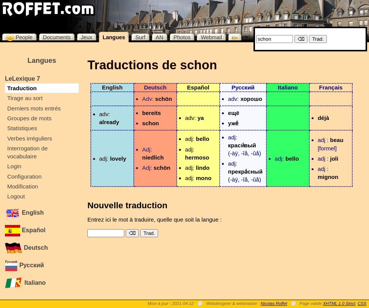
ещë (233, 113)
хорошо (251, 99)
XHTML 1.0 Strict (339, 303)
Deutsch (26, 247)
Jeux (86, 37)
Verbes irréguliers (29, 138)
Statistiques (22, 128)
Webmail (211, 37)
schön (163, 99)
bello (202, 139)
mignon (328, 177)
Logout (16, 196)
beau (337, 140)
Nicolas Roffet (274, 303)
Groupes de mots (29, 118)
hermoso (197, 157)
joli (334, 158)
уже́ (233, 123)
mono (203, 178)
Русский (24, 265)
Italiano (25, 282)
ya (201, 118)
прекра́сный (245, 171)
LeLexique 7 (22, 78)
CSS (362, 303)
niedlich (153, 157)
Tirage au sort (25, 98)
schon (150, 123)
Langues (114, 37)
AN (159, 37)
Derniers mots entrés (34, 108)
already (109, 122)
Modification (22, 186)
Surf (140, 37)
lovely (118, 158)
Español (25, 230)
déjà (323, 118)
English (24, 212)
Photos (182, 37)
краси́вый (242, 145)
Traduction (22, 88)
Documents (57, 37)
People (19, 37)
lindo (202, 167)
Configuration (24, 176)
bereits (151, 113)
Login (14, 166)
